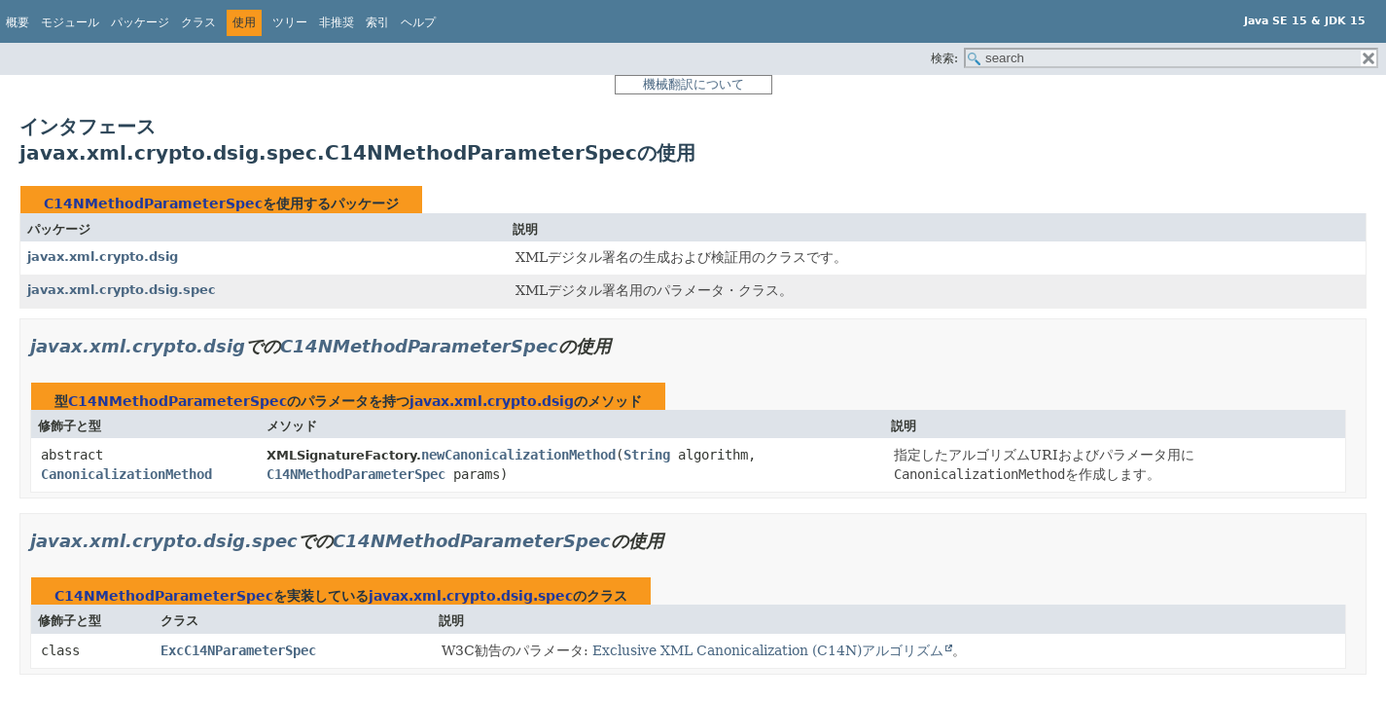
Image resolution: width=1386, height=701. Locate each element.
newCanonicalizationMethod (518, 454)
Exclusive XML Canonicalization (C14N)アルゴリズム (767, 650)
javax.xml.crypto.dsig (102, 256)
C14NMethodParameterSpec (153, 203)
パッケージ (140, 22)
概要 (17, 22)
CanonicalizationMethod (126, 474)
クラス (198, 22)
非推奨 (336, 22)
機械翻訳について (693, 84)
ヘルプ (418, 22)
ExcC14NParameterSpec (238, 650)
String (646, 454)
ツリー (289, 22)
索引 (377, 22)
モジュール (70, 22)
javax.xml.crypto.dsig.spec (121, 289)
